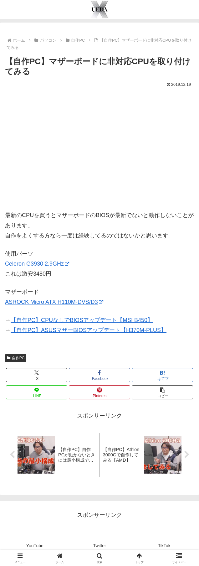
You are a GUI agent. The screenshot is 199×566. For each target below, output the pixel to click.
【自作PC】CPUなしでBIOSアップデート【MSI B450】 (82, 320)
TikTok (164, 545)
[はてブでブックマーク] (162, 375)
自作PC (15, 358)
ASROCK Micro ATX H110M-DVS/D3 (54, 302)
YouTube (34, 545)
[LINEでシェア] (36, 392)
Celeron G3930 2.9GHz (37, 264)
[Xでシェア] (36, 375)
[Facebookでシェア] (99, 375)
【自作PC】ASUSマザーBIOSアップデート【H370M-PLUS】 (88, 330)
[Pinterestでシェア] (99, 392)
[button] (162, 392)
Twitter (99, 545)
